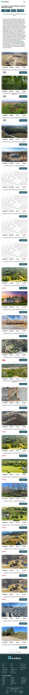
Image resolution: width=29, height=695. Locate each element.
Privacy (11, 690)
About (12, 664)
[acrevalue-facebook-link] (11, 661)
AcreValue (5, 19)
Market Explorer (14, 669)
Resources (4, 672)
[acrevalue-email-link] (9, 661)
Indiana (3, 683)
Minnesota (13, 680)
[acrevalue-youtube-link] (20, 661)
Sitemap (12, 671)
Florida (3, 679)
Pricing (3, 664)
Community (4, 671)
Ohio (12, 684)
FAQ (12, 665)
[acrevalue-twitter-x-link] (14, 661)
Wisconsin (23, 683)
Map (24, 1)
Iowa (3, 684)
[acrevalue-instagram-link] (17, 661)
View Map (20, 10)
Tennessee (23, 681)
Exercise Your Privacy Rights (20, 692)
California (4, 677)
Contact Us (22, 669)
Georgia (3, 680)
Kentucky (12, 677)
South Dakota (23, 680)
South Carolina (24, 679)
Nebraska (12, 681)
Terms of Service (7, 692)
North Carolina (13, 683)
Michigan (12, 679)
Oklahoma (23, 677)
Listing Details (23, 72)
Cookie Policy (15, 691)
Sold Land (4, 667)
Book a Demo (13, 672)
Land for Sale (5, 669)
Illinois (3, 681)
